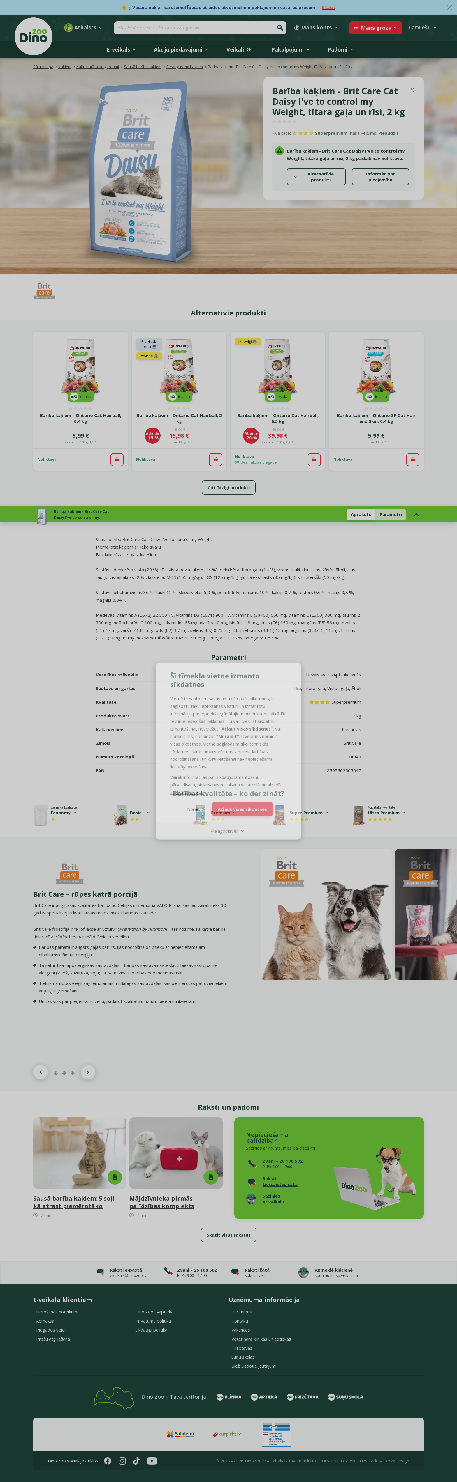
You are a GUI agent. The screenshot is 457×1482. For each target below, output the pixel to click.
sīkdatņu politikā (186, 783)
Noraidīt (195, 799)
